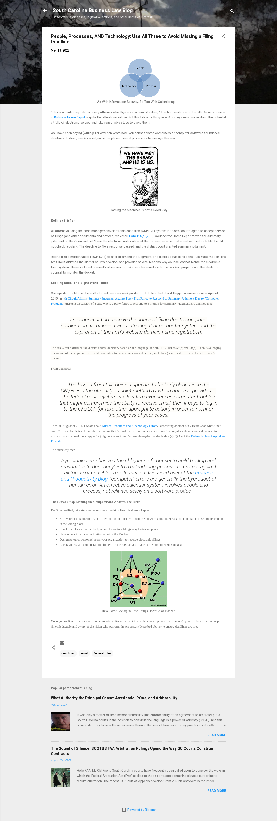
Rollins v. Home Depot (69, 117)
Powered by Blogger (138, 810)
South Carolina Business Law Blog (93, 10)
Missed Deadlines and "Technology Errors (129, 426)
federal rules (102, 653)
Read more (216, 735)
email (84, 653)
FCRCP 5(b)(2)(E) (141, 236)
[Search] (232, 11)
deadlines (68, 653)
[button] (223, 37)
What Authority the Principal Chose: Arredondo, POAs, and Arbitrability (114, 698)
